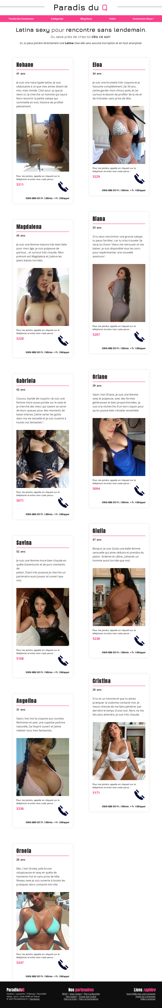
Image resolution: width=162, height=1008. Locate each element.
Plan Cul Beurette (92, 993)
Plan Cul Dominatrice (88, 999)
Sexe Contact (76, 993)
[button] (57, 18)
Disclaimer (35, 999)
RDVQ (64, 993)
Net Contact (71, 996)
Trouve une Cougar (87, 996)
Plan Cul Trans (70, 999)
